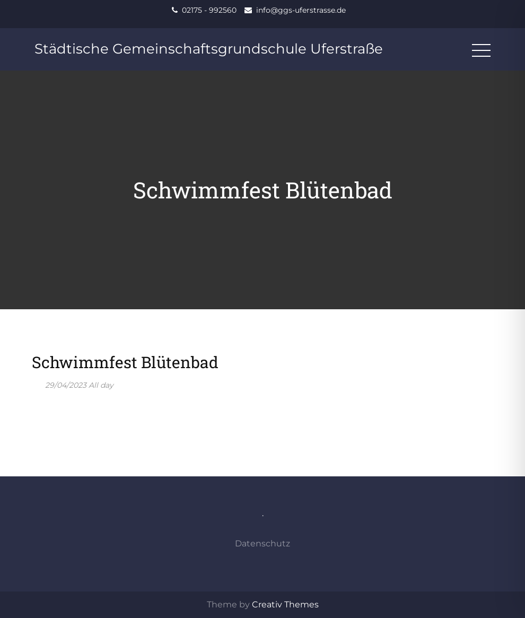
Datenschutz (262, 543)
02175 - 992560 (209, 10)
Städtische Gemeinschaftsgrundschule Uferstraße (208, 48)
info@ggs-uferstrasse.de (301, 10)
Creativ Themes (285, 604)
